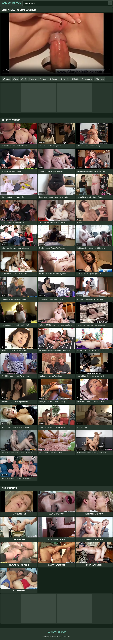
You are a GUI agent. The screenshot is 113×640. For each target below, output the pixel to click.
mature (7, 79)
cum (16, 79)
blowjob (65, 79)
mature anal (88, 79)
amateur (34, 79)
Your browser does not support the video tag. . (56, 44)
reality (44, 79)
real (24, 79)
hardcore (100, 79)
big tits (76, 79)
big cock (54, 79)
